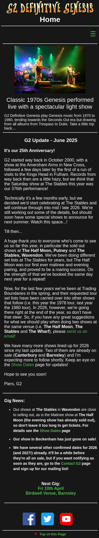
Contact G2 (71, 463)
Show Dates (22, 364)
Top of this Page (50, 534)
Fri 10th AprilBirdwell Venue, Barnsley (50, 494)
